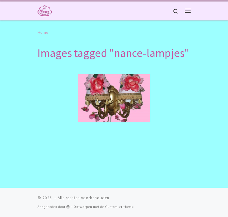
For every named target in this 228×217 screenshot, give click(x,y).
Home (43, 32)
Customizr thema (119, 191)
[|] (45, 10)
